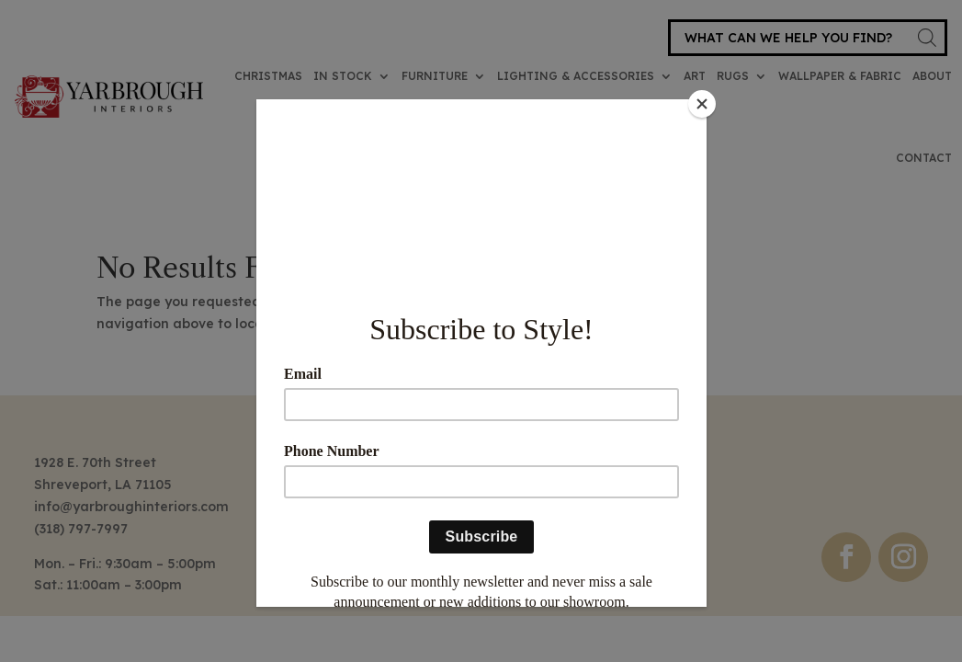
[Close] (702, 104)
